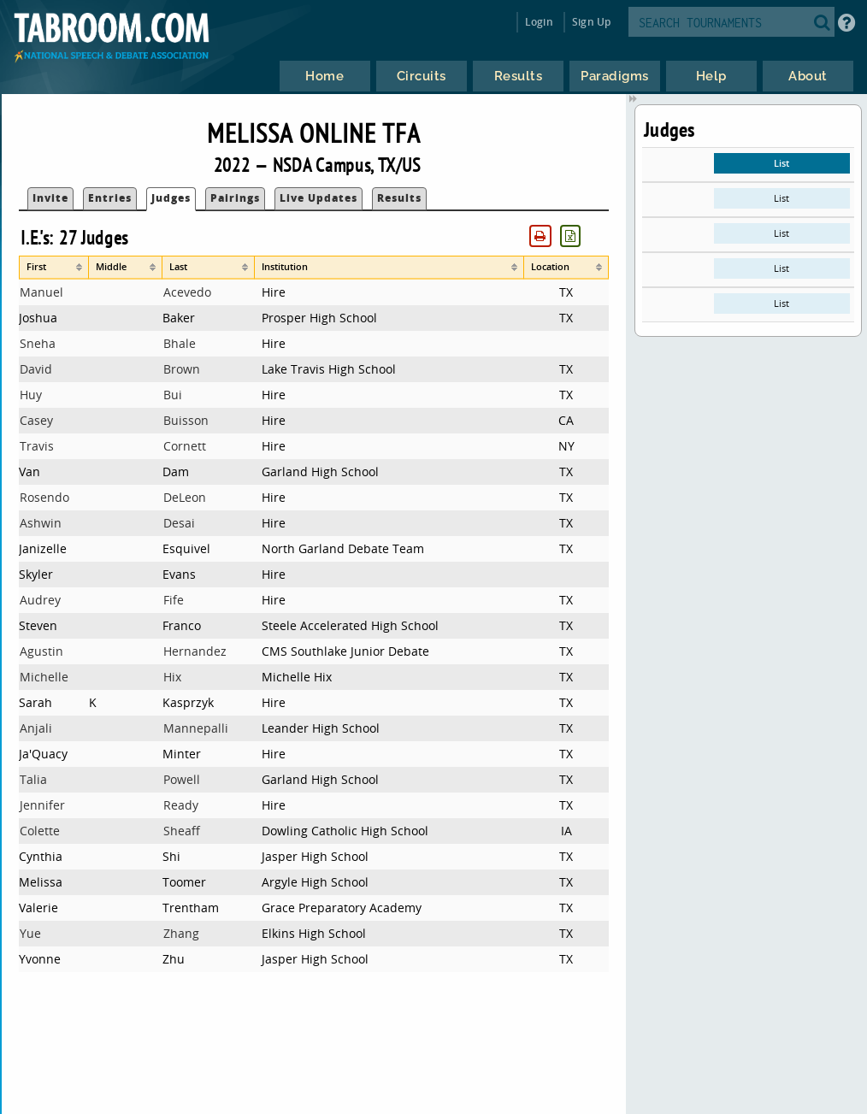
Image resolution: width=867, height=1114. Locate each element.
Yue (30, 933)
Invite (50, 198)
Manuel (41, 292)
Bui (172, 394)
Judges (171, 198)
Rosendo (44, 497)
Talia (33, 779)
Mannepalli (195, 728)
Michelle (44, 677)
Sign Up (591, 22)
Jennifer (42, 805)
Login (539, 22)
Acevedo (187, 292)
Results (399, 198)
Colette (40, 830)
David (36, 369)
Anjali (36, 728)
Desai (179, 523)
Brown (181, 369)
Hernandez (195, 651)
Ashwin (41, 523)
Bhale (179, 343)
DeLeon (184, 497)
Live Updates (318, 198)
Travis (37, 446)
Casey (36, 420)
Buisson (186, 420)
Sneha (38, 343)
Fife (173, 600)
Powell (181, 779)
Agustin (41, 651)
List (781, 162)
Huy (31, 394)
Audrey (40, 600)
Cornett (184, 446)
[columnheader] (54, 268)
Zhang (181, 933)
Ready (180, 805)
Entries (110, 198)
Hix (172, 677)
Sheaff (181, 830)
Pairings (235, 198)
